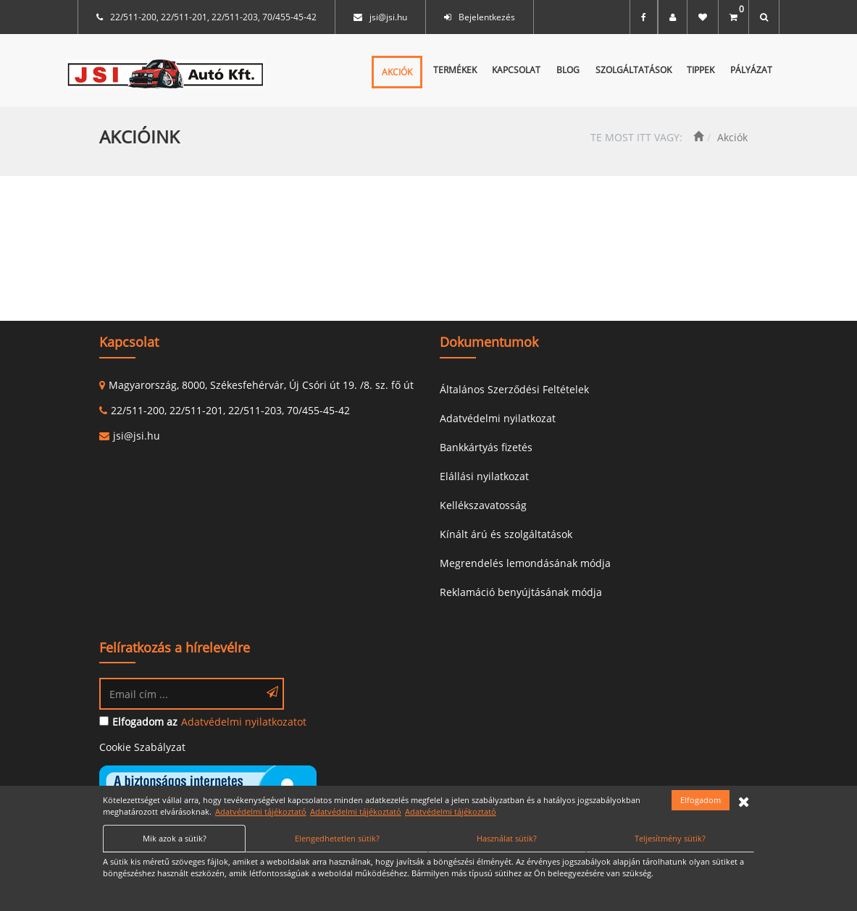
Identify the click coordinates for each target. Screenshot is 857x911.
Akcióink (139, 136)
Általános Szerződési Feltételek (514, 389)
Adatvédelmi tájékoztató (260, 811)
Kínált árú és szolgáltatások (506, 534)
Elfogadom (700, 799)
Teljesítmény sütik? (670, 838)
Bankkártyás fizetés (486, 447)
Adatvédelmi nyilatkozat (498, 418)
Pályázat (751, 70)
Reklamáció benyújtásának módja (521, 592)
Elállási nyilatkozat (484, 476)
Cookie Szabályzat (142, 747)
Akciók (397, 72)
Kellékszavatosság (483, 505)
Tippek (700, 70)
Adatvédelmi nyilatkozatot (243, 722)
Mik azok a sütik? (174, 838)
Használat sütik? (507, 838)
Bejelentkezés (487, 17)
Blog (568, 70)
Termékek (455, 70)
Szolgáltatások (633, 70)
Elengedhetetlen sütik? (337, 838)
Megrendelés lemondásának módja (525, 563)
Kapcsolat (516, 70)
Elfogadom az (144, 722)
